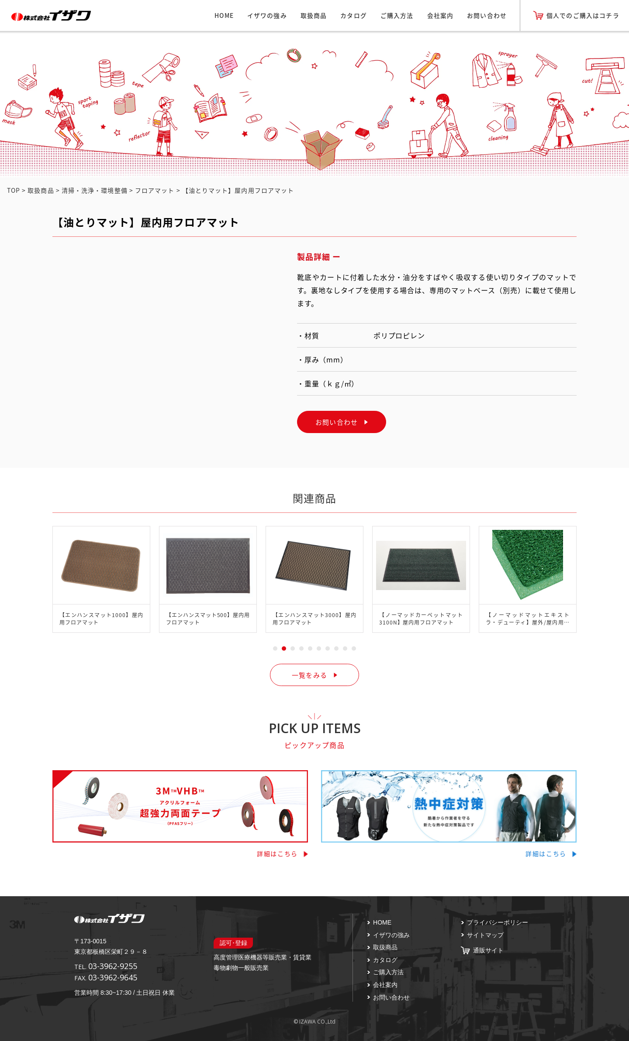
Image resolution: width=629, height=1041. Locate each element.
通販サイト (488, 950)
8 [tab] (336, 648)
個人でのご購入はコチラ (582, 15)
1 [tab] (275, 648)
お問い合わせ (487, 15)
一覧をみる (309, 674)
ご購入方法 (397, 15)
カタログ (353, 15)
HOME (224, 15)
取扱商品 (314, 15)
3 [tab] (292, 648)
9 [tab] (345, 648)
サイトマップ (485, 935)
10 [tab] (354, 648)
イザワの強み (267, 15)
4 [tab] (301, 648)
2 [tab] (284, 648)
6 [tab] (319, 648)
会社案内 (440, 15)
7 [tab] (327, 648)
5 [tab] (310, 648)
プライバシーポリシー (497, 922)
